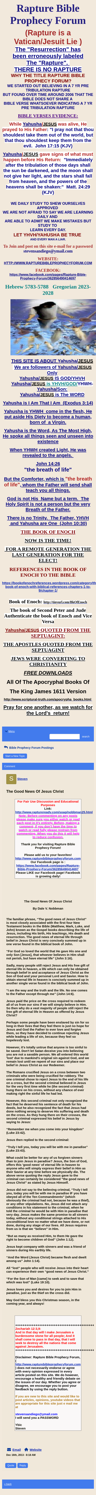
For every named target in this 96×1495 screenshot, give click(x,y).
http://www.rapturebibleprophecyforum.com (48, 858)
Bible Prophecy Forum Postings (28, 747)
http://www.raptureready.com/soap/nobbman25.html (54, 812)
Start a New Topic (15, 756)
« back (8, 1484)
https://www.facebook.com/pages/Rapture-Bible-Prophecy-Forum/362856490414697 (48, 867)
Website (36, 1449)
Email (16, 1449)
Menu (9, 731)
